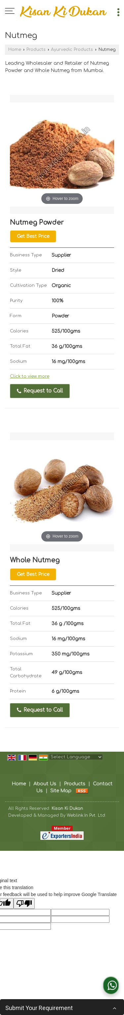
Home (14, 49)
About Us (44, 783)
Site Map (60, 790)
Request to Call (40, 391)
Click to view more (29, 376)
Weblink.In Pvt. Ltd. (86, 815)
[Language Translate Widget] (76, 757)
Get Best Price (33, 236)
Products (36, 49)
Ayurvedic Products (72, 49)
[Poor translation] (24, 903)
